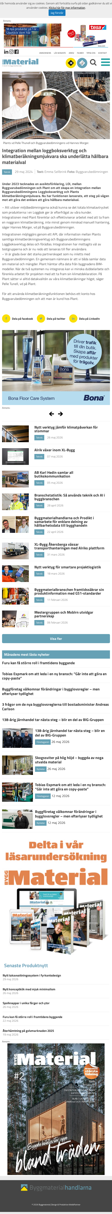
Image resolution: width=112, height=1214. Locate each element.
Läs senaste (60, 53)
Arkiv (71, 53)
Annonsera (45, 53)
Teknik (7, 172)
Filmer (80, 53)
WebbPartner (74, 1204)
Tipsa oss (90, 53)
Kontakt (102, 53)
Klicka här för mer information (67, 7)
